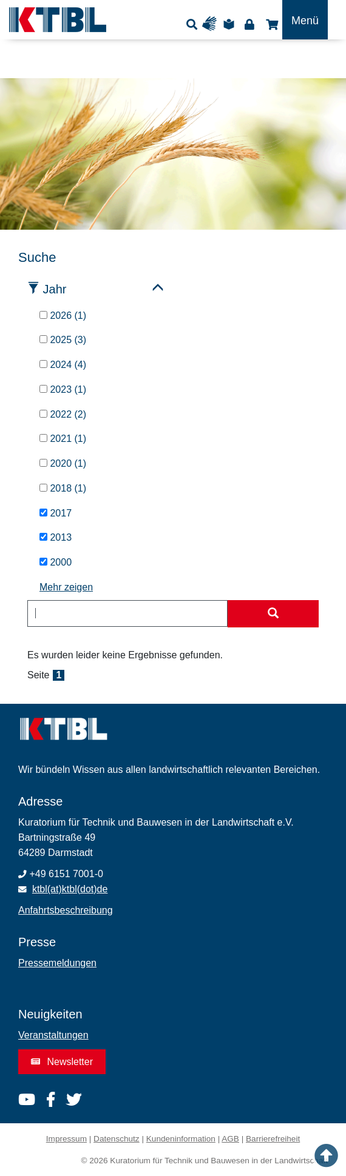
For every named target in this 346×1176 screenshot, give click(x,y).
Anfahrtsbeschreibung (65, 910)
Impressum (66, 1138)
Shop (270, 24)
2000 (55, 562)
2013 (55, 537)
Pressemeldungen (57, 963)
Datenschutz (116, 1138)
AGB (230, 1138)
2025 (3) (62, 340)
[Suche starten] (273, 614)
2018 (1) (62, 488)
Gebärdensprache (212, 24)
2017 (55, 513)
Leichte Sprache (231, 24)
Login (249, 24)
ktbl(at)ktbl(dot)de (70, 889)
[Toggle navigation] (305, 19)
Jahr (55, 289)
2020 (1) (62, 463)
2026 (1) (62, 315)
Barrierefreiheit (273, 1138)
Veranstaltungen (53, 1035)
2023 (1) (62, 389)
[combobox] (127, 613)
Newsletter (62, 1061)
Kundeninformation (180, 1138)
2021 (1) (62, 438)
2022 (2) (62, 414)
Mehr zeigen (66, 587)
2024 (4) (62, 364)
